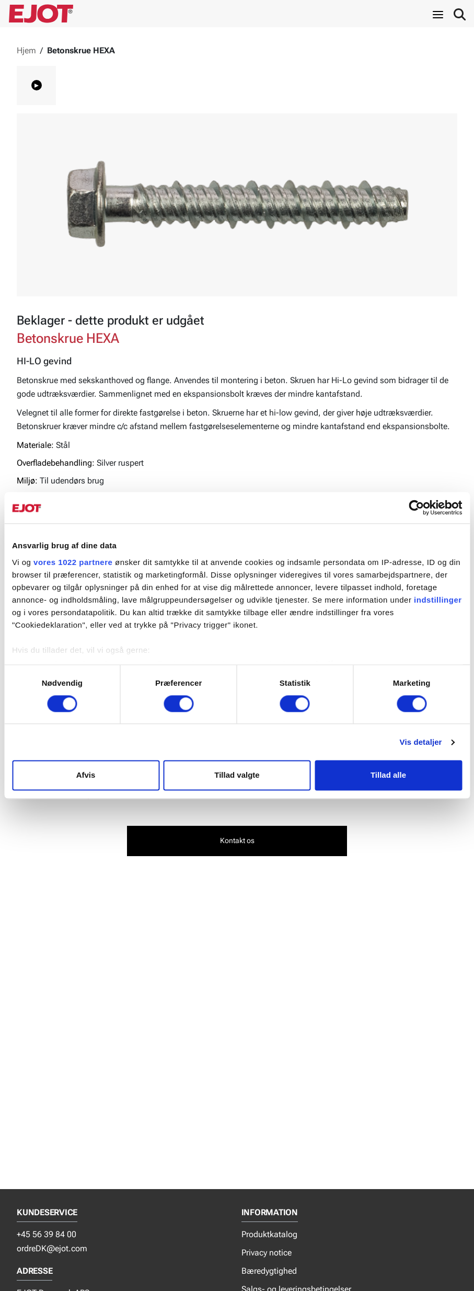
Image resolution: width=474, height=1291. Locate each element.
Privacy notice (266, 1253)
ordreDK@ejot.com (52, 1248)
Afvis (86, 775)
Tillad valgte (236, 775)
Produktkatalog (269, 1234)
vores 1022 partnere (72, 562)
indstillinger (438, 599)
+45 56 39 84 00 (46, 1234)
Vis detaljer (421, 741)
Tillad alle (388, 775)
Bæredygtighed (269, 1271)
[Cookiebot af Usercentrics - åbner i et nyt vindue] (416, 507)
